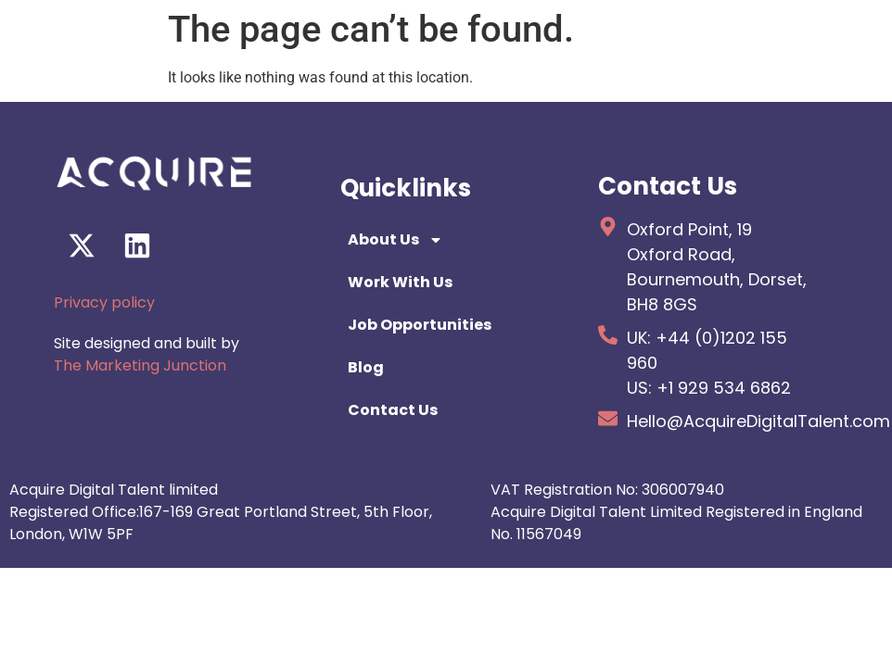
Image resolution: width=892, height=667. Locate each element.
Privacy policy (104, 302)
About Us (395, 240)
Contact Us (393, 410)
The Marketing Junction (140, 365)
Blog (366, 367)
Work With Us (400, 282)
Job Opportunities (419, 324)
